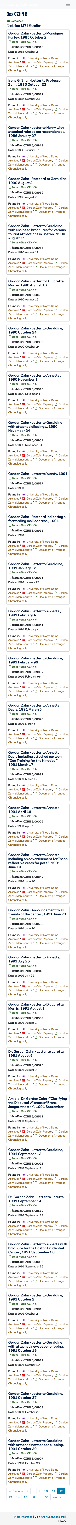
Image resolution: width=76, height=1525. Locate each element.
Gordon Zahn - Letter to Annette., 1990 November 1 (34, 377)
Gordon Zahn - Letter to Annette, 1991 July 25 (34, 959)
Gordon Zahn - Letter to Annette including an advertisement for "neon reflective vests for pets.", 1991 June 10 (38, 860)
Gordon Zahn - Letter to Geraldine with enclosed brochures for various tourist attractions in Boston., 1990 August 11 (37, 231)
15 (25, 1497)
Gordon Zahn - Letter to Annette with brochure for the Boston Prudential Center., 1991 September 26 (37, 1248)
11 (53, 1491)
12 (61, 1491)
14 (18, 1497)
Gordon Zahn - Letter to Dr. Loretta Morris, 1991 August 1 (36, 1006)
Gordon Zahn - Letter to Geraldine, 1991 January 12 (35, 565)
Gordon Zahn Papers (39, 62)
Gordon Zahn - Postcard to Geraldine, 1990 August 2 (37, 180)
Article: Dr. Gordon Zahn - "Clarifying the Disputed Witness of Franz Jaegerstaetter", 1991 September (37, 1102)
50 (46, 1497)
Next (57, 1497)
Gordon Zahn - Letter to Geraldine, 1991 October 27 (35, 1395)
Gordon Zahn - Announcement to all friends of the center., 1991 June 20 (37, 912)
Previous (16, 1491)
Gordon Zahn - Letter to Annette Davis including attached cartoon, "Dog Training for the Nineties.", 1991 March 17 (35, 758)
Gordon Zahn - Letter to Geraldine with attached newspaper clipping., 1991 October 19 (36, 1346)
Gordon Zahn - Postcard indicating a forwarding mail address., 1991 (37, 518)
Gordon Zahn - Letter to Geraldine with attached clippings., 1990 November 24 (35, 426)
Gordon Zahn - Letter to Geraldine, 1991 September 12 (35, 1151)
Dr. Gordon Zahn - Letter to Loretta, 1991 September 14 (36, 1198)
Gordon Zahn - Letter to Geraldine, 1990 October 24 (35, 330)
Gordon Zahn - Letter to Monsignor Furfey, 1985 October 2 (35, 35)
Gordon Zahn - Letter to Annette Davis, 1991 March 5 (33, 707)
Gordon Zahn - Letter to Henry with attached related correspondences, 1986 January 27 (36, 131)
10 (46, 1491)
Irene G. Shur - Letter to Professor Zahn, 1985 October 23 (35, 82)
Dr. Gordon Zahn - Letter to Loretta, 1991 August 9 (36, 1053)
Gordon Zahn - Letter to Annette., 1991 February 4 (34, 613)
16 (33, 1497)
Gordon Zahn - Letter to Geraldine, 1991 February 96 (35, 660)
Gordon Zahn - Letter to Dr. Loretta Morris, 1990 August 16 (36, 283)
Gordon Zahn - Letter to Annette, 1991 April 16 (34, 809)
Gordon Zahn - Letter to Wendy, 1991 (38, 473)
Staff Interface (23, 1516)
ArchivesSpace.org (53, 1516)
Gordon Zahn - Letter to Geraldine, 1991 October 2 (35, 1297)
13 (10, 1497)
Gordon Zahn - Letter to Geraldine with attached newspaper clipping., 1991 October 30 (36, 1444)
